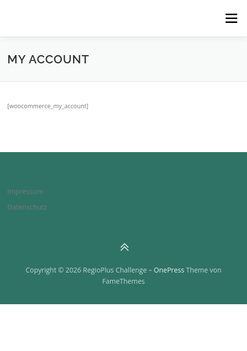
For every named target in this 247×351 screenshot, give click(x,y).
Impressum (25, 191)
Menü (231, 18)
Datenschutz (27, 207)
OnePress (169, 269)
